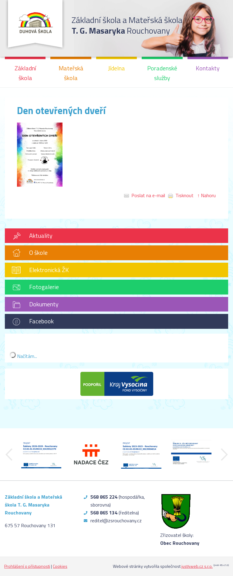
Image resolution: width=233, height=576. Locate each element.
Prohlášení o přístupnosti (27, 566)
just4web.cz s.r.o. (197, 566)
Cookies (60, 566)
